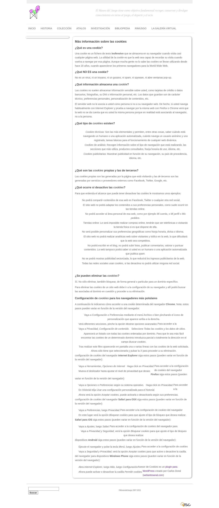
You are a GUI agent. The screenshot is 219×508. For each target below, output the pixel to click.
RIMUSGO (141, 28)
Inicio (32, 28)
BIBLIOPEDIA (122, 28)
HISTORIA (46, 28)
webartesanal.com (153, 475)
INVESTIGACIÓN (100, 28)
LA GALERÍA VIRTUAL (163, 28)
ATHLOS (81, 28)
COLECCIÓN (64, 28)
